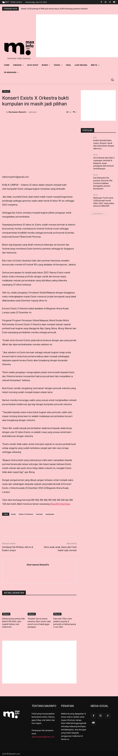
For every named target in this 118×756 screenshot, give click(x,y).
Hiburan (6, 91)
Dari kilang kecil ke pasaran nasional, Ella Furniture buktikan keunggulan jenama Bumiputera (102, 181)
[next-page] (9, 634)
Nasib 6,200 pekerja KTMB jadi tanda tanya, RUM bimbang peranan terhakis (54, 8)
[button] (112, 79)
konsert (39, 514)
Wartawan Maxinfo (17, 112)
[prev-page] (4, 634)
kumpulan (50, 514)
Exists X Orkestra (26, 514)
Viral (94, 137)
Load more (98, 211)
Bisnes (95, 154)
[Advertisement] (77, 35)
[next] (114, 9)
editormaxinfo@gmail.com (43, 736)
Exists (13, 514)
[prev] (109, 9)
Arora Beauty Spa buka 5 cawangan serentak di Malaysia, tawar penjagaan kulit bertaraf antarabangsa (103, 162)
